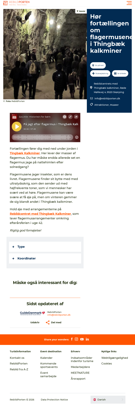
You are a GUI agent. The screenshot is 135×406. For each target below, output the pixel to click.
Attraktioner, (102, 104)
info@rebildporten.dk (107, 98)
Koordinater (24, 258)
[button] (82, 3)
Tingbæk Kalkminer (25, 153)
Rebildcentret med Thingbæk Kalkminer (40, 214)
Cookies (106, 363)
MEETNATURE (80, 372)
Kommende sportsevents (49, 365)
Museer (114, 104)
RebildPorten (19, 363)
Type (18, 247)
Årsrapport (78, 378)
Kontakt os (17, 357)
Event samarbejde (48, 374)
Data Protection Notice (54, 399)
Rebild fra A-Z (19, 369)
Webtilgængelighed (114, 357)
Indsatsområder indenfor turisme (82, 359)
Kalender (46, 357)
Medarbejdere (80, 367)
